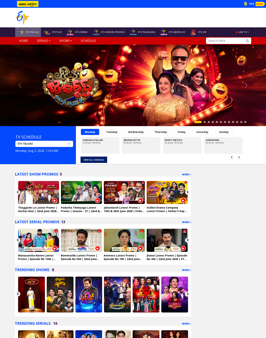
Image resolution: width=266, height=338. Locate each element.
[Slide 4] (213, 122)
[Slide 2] (205, 122)
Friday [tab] (182, 132)
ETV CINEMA (77, 32)
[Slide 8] (229, 122)
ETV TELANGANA (142, 32)
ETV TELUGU (28, 32)
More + (186, 174)
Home (23, 41)
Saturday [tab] (202, 132)
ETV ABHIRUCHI (172, 32)
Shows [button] (64, 41)
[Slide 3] (209, 122)
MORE (259, 4)
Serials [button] (42, 41)
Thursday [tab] (160, 132)
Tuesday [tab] (111, 132)
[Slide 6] (221, 122)
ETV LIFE (198, 32)
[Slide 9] (233, 122)
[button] (20, 85)
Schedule (88, 41)
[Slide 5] (217, 122)
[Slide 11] (241, 122)
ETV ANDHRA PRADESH (108, 32)
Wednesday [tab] (136, 132)
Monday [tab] (90, 132)
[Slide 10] (237, 122)
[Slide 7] (225, 122)
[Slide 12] (245, 122)
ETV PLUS (53, 32)
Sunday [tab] (224, 132)
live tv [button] (243, 32)
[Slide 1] (198, 122)
